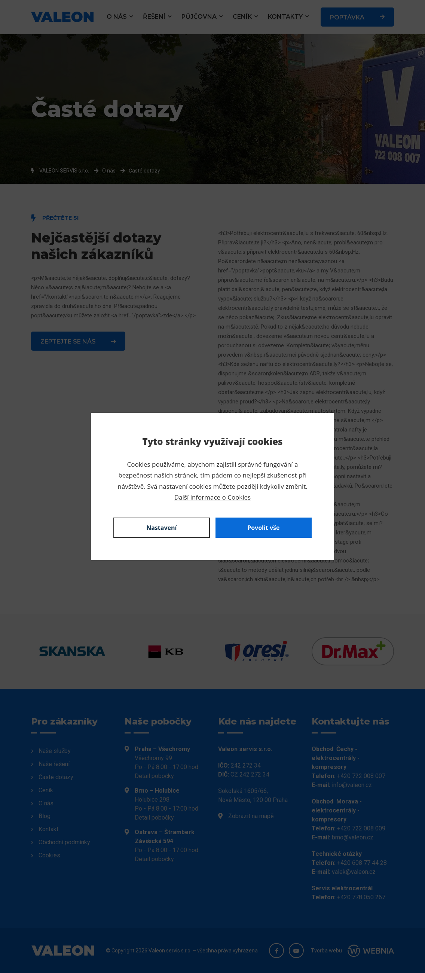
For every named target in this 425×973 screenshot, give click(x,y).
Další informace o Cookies (212, 497)
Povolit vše (263, 528)
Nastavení (161, 528)
